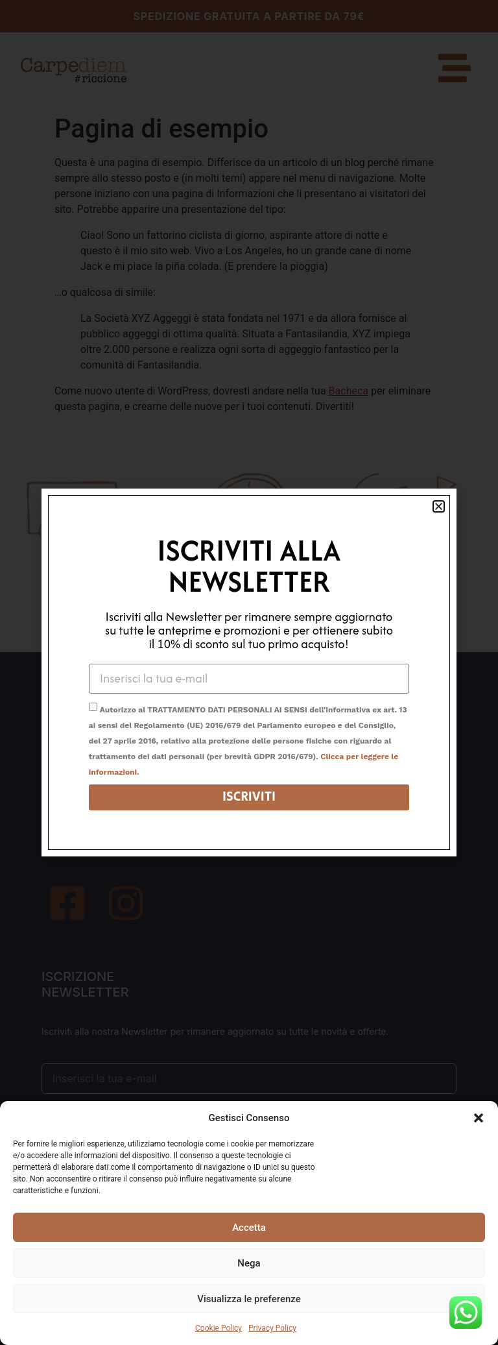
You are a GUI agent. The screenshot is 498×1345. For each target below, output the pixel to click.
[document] (249, 672)
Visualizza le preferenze (249, 1299)
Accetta (249, 1227)
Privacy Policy (272, 1328)
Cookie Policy (218, 1328)
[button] (478, 1117)
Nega (248, 1263)
